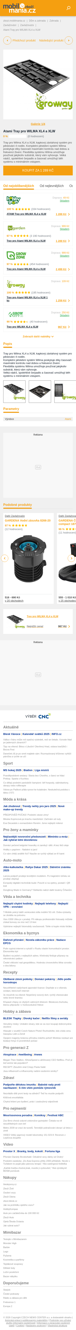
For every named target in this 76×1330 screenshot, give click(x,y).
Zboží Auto (8, 1217)
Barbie (6, 1247)
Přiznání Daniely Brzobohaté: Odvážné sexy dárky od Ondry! (33, 1157)
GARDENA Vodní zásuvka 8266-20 (28, 520)
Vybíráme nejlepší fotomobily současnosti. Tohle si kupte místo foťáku (37, 926)
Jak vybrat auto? (11, 1225)
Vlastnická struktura (57, 1325)
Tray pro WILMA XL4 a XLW (22, 326)
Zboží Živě (8, 1188)
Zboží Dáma (9, 1196)
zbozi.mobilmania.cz (14, 20)
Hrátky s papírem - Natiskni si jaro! (20, 849)
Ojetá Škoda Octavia (13, 1221)
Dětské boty (9, 1268)
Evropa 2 (7, 1306)
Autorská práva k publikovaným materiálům (26, 1320)
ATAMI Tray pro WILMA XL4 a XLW (26, 214)
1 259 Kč (61, 300)
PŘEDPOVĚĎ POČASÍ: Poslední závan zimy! (26, 815)
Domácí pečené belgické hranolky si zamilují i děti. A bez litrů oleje (36, 845)
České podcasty (11, 1294)
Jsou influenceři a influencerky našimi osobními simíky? (30, 1071)
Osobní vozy (9, 1192)
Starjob (6, 1290)
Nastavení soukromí (36, 1325)
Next (71, 558)
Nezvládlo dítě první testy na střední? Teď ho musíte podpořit (33, 1093)
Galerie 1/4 (38, 124)
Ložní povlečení (11, 1272)
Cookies (20, 1325)
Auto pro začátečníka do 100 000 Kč (21, 1213)
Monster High (9, 1243)
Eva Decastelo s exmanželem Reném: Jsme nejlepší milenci (33, 823)
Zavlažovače (27, 25)
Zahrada (54, 20)
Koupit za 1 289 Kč (38, 170)
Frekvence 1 (9, 1302)
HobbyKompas (10, 1209)
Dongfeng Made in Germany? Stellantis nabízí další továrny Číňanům (37, 890)
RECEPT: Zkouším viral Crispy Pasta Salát (24, 1067)
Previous (4, 558)
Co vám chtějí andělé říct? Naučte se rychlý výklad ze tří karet (33, 853)
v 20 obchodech (14, 600)
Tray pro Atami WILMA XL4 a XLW (26, 240)
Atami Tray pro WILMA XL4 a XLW (29, 131)
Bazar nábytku (10, 1276)
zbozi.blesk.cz (10, 1201)
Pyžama (7, 1255)
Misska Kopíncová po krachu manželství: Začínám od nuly (32, 819)
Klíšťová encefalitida (13, 1097)
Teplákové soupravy (13, 1264)
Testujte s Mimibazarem (15, 1239)
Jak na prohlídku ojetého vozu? (18, 1205)
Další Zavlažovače (15, 516)
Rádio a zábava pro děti (15, 1298)
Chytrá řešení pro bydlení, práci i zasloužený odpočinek (30, 1101)
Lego (5, 1251)
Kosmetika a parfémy (13, 1259)
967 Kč (62, 326)
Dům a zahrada (37, 20)
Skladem (64, 200)
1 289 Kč (61, 214)
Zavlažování (9, 25)
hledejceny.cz (10, 1184)
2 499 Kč (61, 269)
